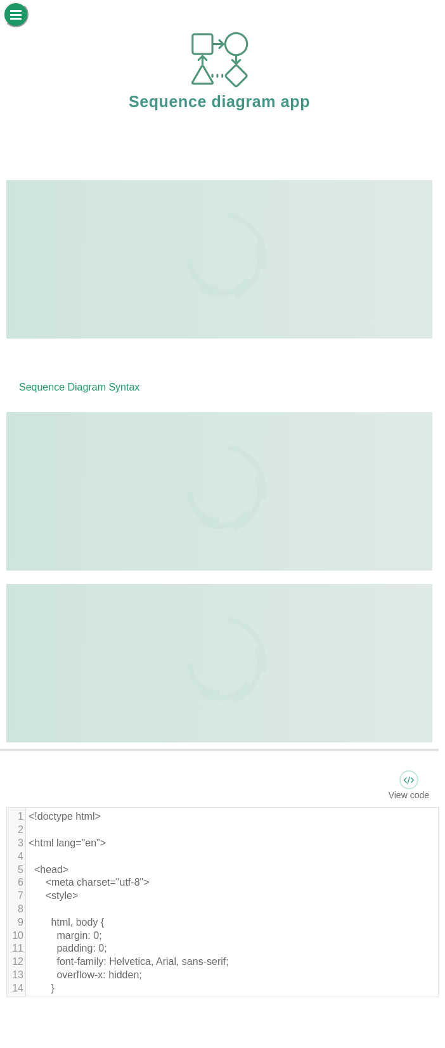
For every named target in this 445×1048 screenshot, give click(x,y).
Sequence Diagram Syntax (79, 387)
